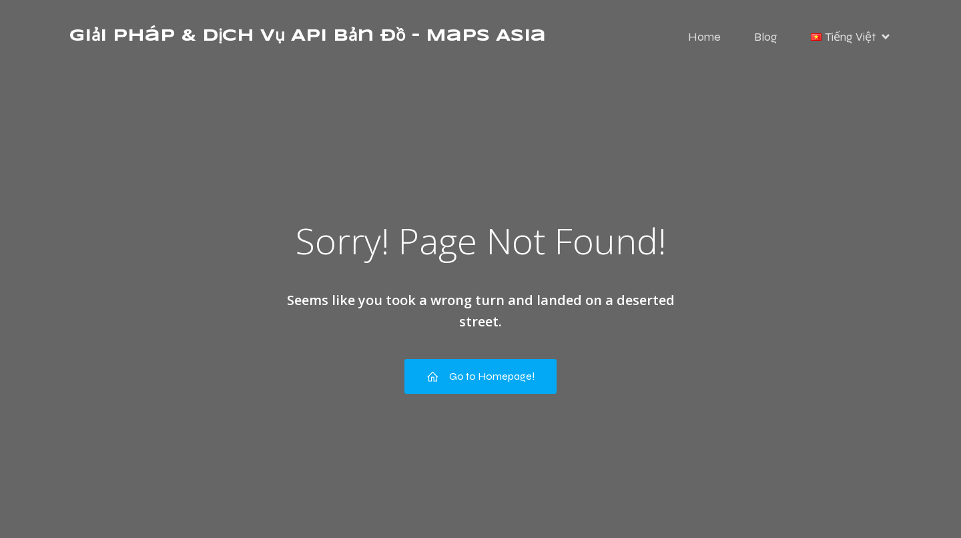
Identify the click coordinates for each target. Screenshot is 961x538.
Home (704, 36)
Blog (765, 36)
